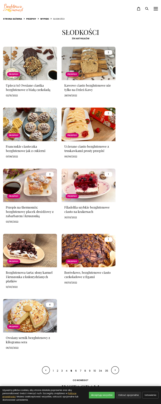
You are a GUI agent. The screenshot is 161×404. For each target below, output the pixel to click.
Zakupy (46, 376)
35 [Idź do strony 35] (106, 248)
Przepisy (31, 18)
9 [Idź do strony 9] (89, 248)
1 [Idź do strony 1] (53, 248)
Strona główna (12, 18)
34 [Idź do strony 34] (100, 248)
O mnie (85, 376)
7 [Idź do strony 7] (80, 248)
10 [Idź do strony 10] (95, 248)
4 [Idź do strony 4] (66, 248)
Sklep (84, 381)
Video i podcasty (52, 381)
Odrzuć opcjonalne (128, 395)
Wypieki (44, 18)
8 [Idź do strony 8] (85, 248)
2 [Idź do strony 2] (57, 248)
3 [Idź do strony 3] (62, 248)
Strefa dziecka (12, 381)
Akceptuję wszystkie (102, 395)
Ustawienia (150, 395)
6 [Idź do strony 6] (76, 248)
